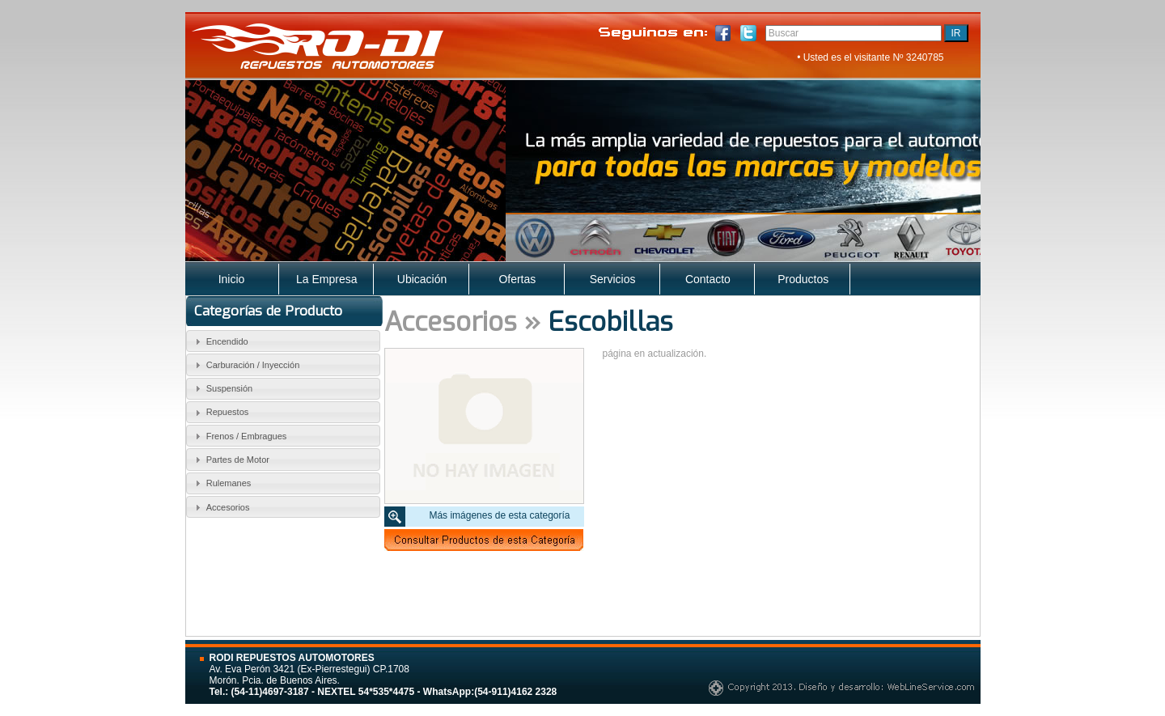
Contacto (708, 279)
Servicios (613, 279)
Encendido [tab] (219, 341)
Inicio (231, 279)
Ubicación (422, 279)
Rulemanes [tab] (221, 483)
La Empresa (326, 279)
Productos (802, 279)
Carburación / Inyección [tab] (245, 364)
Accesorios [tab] (220, 507)
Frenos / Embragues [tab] (238, 436)
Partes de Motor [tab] (230, 459)
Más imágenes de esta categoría (499, 515)
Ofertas (517, 279)
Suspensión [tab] (221, 388)
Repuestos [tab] (219, 412)
